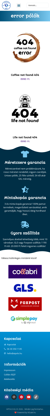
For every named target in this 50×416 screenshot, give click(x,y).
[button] (19, 5)
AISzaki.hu (31, 412)
